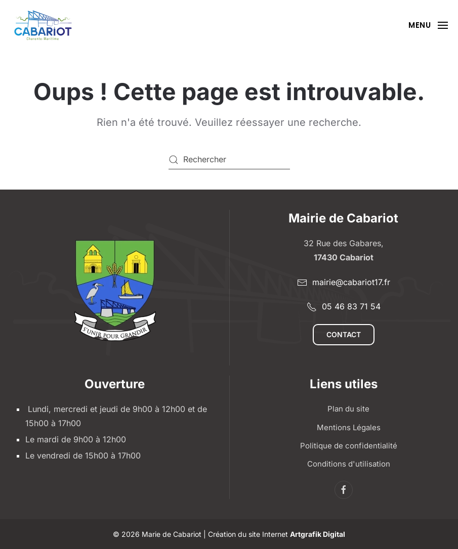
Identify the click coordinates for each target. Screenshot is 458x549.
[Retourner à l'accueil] (43, 25)
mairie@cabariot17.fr (343, 282)
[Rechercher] (229, 159)
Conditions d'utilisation (348, 464)
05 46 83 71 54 (344, 306)
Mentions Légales (349, 427)
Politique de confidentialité (348, 445)
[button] (428, 25)
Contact (343, 334)
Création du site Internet (276, 534)
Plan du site (348, 409)
